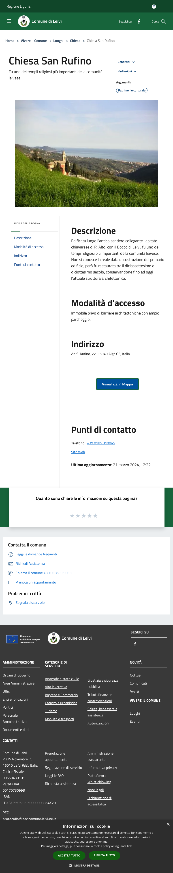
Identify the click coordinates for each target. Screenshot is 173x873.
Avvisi (134, 691)
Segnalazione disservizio (63, 767)
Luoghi (58, 40)
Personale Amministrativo (14, 718)
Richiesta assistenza (60, 783)
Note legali (96, 789)
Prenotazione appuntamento (56, 756)
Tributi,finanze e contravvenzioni (100, 697)
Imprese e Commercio (61, 694)
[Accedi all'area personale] (154, 6)
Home (9, 40)
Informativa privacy (102, 767)
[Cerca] (163, 21)
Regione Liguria (18, 6)
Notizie (135, 675)
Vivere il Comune (34, 40)
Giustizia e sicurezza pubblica (103, 683)
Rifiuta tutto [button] (104, 855)
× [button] (168, 824)
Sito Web (78, 452)
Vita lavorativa (56, 686)
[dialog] (86, 846)
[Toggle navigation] (9, 21)
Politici (8, 707)
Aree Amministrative (18, 683)
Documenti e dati (16, 729)
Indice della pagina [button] (27, 223)
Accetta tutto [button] (69, 855)
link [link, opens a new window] (129, 846)
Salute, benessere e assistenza (102, 712)
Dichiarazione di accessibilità (100, 801)
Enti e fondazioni (15, 699)
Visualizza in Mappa (117, 384)
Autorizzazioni (98, 723)
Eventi (135, 721)
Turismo (51, 711)
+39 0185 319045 (101, 443)
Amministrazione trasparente (100, 756)
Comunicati (138, 683)
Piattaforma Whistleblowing (99, 778)
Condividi (127, 62)
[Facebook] (137, 21)
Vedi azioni (128, 71)
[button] (87, 865)
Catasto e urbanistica (61, 702)
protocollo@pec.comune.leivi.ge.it (29, 818)
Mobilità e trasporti (59, 719)
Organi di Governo (16, 675)
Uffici (7, 691)
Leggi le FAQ (54, 775)
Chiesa (75, 40)
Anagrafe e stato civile (62, 678)
